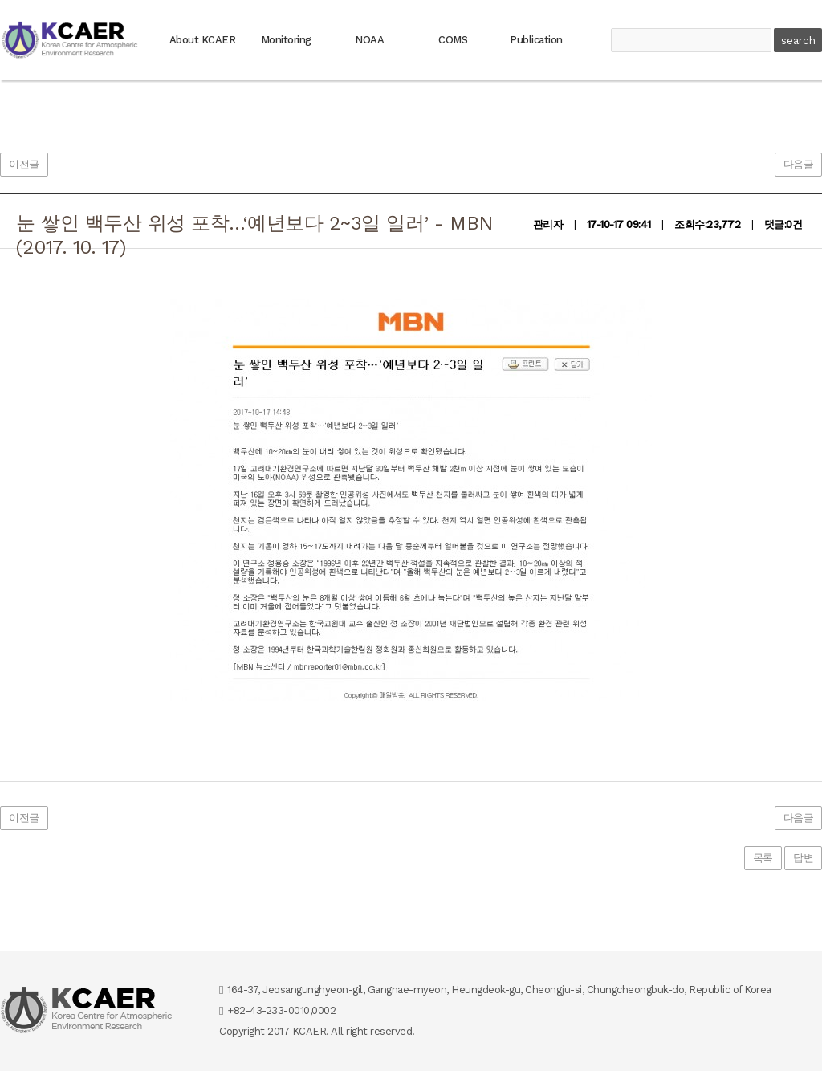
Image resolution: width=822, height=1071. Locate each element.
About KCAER (202, 40)
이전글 (24, 164)
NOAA (369, 40)
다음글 (798, 164)
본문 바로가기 (0, 0)
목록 (763, 858)
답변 (803, 858)
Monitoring (286, 40)
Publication (536, 40)
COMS (452, 40)
